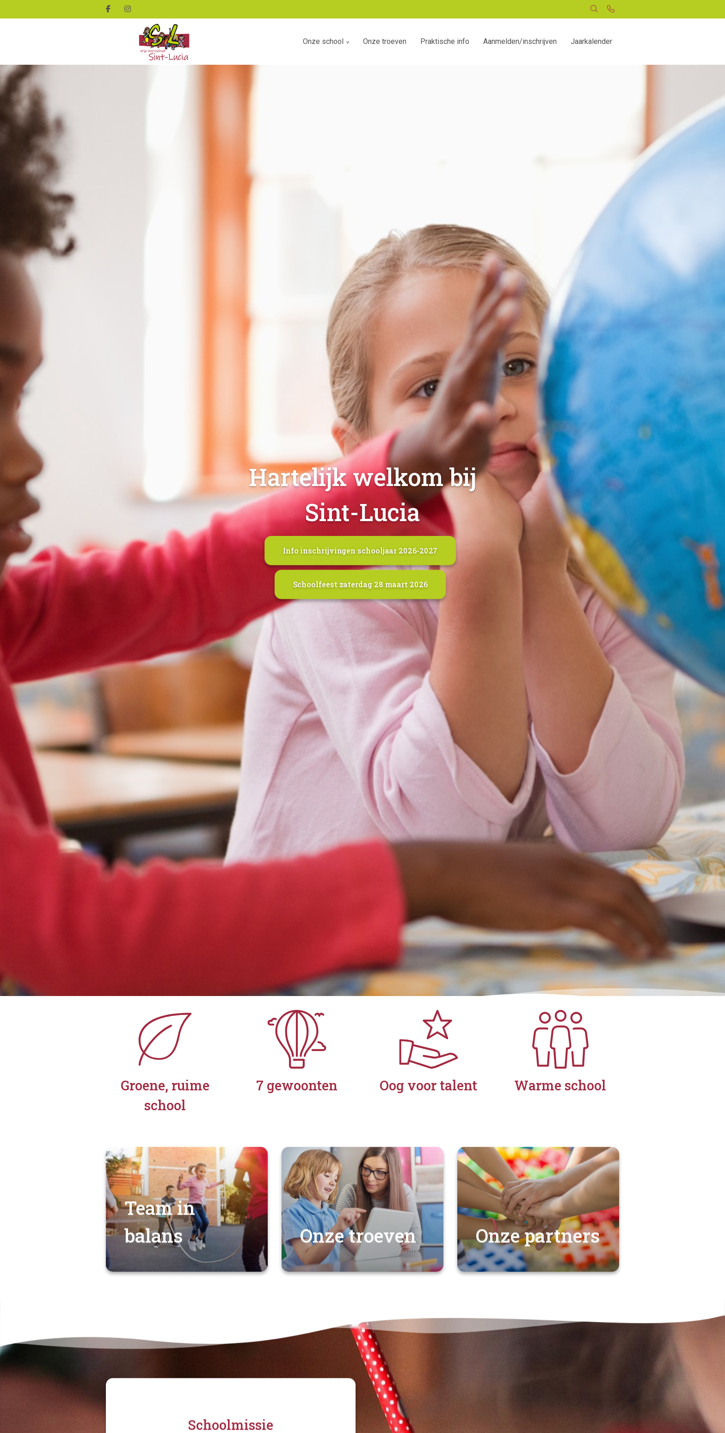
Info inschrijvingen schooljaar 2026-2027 (360, 550)
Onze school (323, 41)
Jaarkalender (591, 41)
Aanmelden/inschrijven (520, 41)
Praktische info (444, 41)
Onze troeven (384, 41)
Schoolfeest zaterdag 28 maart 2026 (360, 584)
